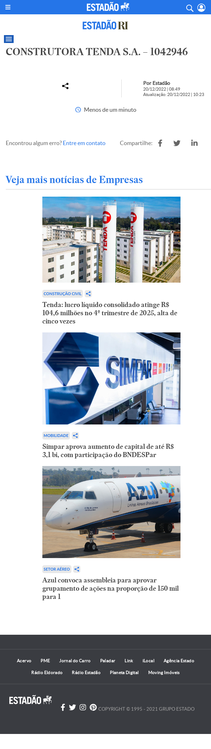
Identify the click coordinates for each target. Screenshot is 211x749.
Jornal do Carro (74, 660)
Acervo (24, 660)
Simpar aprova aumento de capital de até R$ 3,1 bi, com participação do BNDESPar (108, 450)
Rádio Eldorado (46, 672)
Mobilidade (56, 435)
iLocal (148, 660)
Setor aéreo (57, 569)
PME (45, 660)
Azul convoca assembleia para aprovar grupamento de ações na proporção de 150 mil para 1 (110, 588)
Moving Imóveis (164, 672)
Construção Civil (63, 293)
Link (129, 660)
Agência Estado (179, 660)
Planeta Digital (124, 672)
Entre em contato (84, 143)
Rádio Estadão (86, 672)
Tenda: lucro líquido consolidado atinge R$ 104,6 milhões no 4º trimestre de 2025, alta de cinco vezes (109, 313)
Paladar (108, 660)
